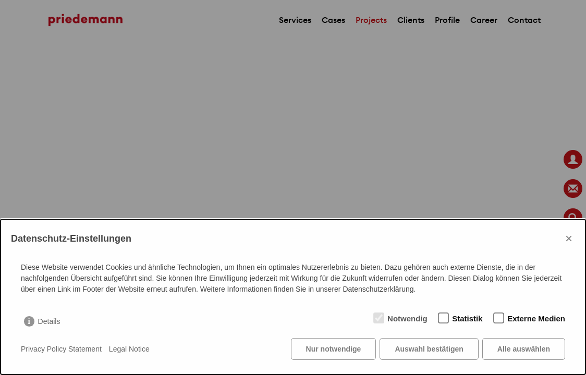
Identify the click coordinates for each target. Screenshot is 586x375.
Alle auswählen (523, 349)
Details (49, 321)
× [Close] (568, 238)
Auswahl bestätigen (429, 349)
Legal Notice (129, 349)
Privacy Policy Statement (61, 349)
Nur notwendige (333, 349)
